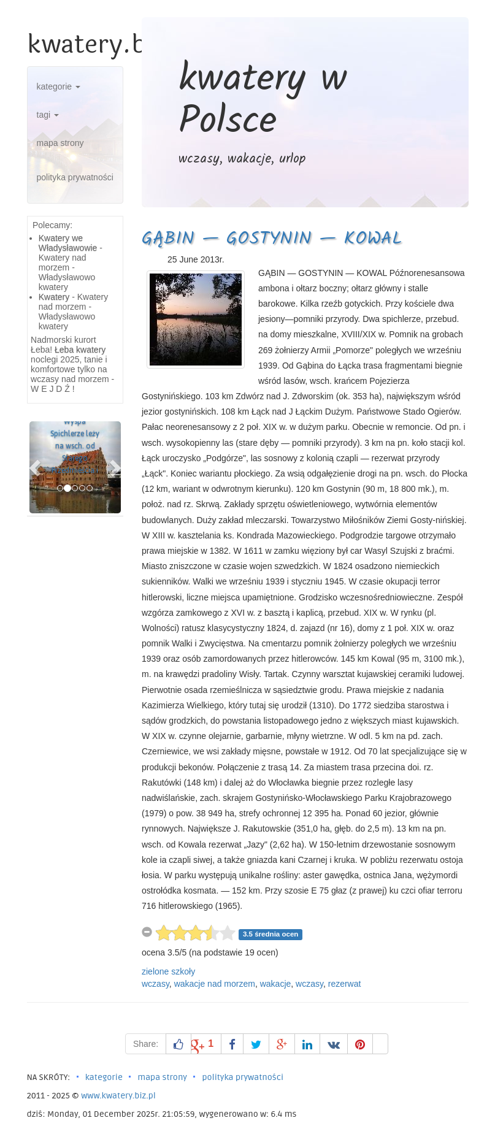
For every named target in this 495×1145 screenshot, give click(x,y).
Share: (145, 1044)
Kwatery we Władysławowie (68, 243)
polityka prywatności (75, 177)
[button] (36, 467)
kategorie (58, 86)
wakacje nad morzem (214, 984)
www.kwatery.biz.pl (118, 1095)
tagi (48, 115)
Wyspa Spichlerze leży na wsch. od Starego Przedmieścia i (74, 446)
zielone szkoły (168, 971)
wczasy (155, 984)
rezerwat (344, 984)
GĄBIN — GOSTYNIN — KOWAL (272, 239)
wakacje (275, 984)
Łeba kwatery (80, 349)
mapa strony (60, 143)
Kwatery (54, 297)
